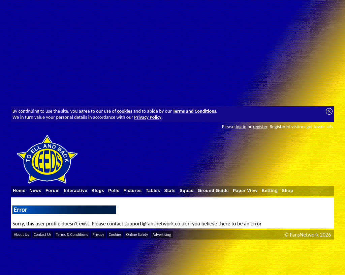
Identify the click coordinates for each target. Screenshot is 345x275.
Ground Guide (213, 190)
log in (241, 126)
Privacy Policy (147, 117)
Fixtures (133, 190)
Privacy (98, 234)
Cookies (115, 234)
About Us (21, 234)
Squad (187, 190)
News (35, 190)
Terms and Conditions (194, 111)
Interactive (75, 190)
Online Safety (137, 234)
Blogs (97, 190)
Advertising (162, 234)
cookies (124, 111)
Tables (153, 190)
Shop (287, 190)
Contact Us (43, 234)
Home (19, 190)
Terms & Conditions (72, 234)
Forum (52, 190)
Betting (269, 190)
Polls (113, 190)
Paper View (245, 190)
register (260, 126)
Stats (170, 190)
